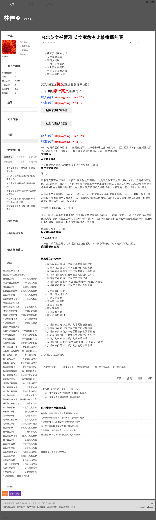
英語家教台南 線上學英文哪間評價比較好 (70, 264)
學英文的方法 (31, 411)
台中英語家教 (31, 448)
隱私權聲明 (64, 507)
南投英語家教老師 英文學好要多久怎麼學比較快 (62, 417)
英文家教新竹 (54, 308)
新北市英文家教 (30, 407)
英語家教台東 (31, 403)
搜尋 (35, 109)
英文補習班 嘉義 (10, 375)
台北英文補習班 (56, 67)
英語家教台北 (9, 476)
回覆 (119, 378)
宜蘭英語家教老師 (29, 456)
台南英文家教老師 (11, 307)
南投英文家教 (9, 423)
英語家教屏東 (31, 415)
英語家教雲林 (9, 444)
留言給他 (24, 54)
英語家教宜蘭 (54, 312)
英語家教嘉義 (9, 339)
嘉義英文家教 (31, 440)
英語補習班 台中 (10, 299)
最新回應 (20, 157)
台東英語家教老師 (29, 335)
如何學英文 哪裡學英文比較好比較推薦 (58, 430)
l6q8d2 (5, 56)
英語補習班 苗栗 (10, 399)
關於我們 (21, 507)
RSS (5, 493)
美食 (64, 389)
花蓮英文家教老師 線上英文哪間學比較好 (59, 413)
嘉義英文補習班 (30, 391)
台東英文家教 (54, 298)
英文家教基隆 (31, 307)
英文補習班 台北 (29, 339)
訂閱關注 (24, 50)
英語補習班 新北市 (28, 399)
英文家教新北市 (10, 355)
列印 (150, 378)
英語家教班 (8, 427)
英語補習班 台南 (56, 74)
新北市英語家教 (30, 367)
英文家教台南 (9, 359)
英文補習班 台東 (10, 347)
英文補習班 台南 (29, 371)
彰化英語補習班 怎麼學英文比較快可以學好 (71, 274)
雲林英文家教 (31, 419)
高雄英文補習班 (10, 419)
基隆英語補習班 (30, 287)
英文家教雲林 (9, 460)
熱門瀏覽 (8, 162)
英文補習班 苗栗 (56, 291)
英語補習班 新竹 (29, 379)
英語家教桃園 (31, 319)
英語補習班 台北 (10, 367)
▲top (151, 503)
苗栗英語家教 (9, 278)
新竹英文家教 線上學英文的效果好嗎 (67, 278)
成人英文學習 (9, 456)
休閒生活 (55, 389)
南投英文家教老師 (11, 303)
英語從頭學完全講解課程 (14, 274)
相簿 (30, 4)
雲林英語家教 (31, 323)
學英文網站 (53, 60)
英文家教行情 (9, 335)
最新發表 (8, 157)
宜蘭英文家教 (31, 311)
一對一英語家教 (30, 355)
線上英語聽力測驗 (29, 423)
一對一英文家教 (56, 64)
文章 (12, 4)
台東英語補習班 (10, 315)
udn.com (150, 507)
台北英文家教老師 (29, 291)
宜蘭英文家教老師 (29, 315)
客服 (73, 507)
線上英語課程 (9, 407)
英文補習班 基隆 (10, 452)
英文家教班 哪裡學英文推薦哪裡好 (65, 397)
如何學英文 (32, 431)
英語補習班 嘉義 (10, 319)
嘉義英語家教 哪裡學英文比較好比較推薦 (70, 268)
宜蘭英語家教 (9, 379)
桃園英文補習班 (10, 311)
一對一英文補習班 (57, 294)
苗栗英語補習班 (30, 347)
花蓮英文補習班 (30, 452)
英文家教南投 (9, 448)
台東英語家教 (9, 415)
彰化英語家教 (31, 283)
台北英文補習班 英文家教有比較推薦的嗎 (21, 177)
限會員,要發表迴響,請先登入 (53, 452)
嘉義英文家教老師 (11, 327)
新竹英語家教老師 (11, 331)
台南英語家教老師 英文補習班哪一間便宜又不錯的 (21, 200)
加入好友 (24, 42)
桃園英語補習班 (10, 383)
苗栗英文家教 (9, 468)
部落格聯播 (15, 493)
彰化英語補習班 (10, 291)
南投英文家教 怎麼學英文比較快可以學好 (68, 393)
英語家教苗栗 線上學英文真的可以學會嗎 (70, 285)
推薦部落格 (25, 46)
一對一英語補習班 (11, 464)
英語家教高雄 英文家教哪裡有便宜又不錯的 (71, 271)
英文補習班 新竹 (29, 331)
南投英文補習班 (30, 383)
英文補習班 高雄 (29, 351)
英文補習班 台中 (10, 436)
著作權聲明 (52, 507)
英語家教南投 (31, 468)
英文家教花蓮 (54, 57)
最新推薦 (33, 157)
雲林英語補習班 (56, 301)
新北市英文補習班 (29, 363)
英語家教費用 (31, 295)
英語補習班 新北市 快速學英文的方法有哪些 (60, 422)
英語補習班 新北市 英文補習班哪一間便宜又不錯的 (75, 281)
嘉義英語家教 (54, 305)
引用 (140, 378)
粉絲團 (6, 517)
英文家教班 (32, 299)
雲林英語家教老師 (29, 375)
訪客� (49, 4)
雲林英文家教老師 (57, 71)
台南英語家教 (9, 343)
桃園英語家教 (9, 287)
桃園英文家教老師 (11, 403)
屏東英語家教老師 (29, 343)
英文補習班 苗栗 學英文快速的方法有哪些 (21, 192)
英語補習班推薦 (10, 371)
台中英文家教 (9, 440)
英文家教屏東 (31, 472)
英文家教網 (32, 387)
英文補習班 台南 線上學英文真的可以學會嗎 (60, 434)
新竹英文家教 (9, 363)
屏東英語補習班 (30, 460)
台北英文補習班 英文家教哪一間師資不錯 (59, 426)
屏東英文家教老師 (29, 427)
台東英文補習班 (30, 359)
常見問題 (31, 507)
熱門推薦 (33, 162)
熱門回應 (20, 162)
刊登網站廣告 (9, 507)
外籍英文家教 (9, 411)
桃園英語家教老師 (57, 53)
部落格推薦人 (15, 249)
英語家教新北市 (30, 395)
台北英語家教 (9, 395)
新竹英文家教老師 (11, 351)
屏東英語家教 (23, 476)
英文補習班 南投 (56, 315)
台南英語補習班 (30, 464)
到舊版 (28, 19)
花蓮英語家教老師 (29, 436)
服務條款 (41, 507)
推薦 (129, 378)
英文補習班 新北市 (11, 270)
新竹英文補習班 (120, 367)
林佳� (12, 18)
